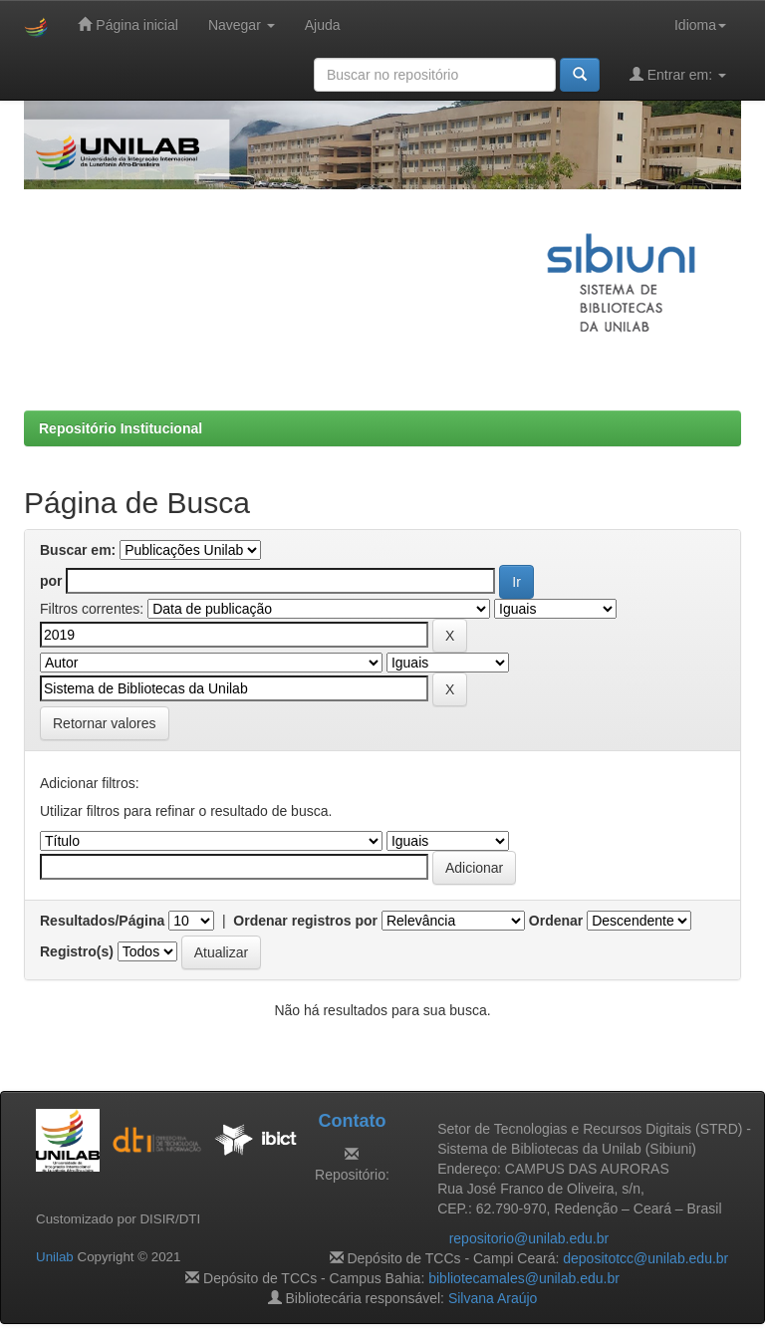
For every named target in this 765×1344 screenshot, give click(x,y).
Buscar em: (78, 550)
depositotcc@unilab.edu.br (645, 1258)
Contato (351, 1121)
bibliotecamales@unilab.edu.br (524, 1278)
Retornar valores (104, 723)
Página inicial (127, 24)
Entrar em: (678, 74)
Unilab (55, 1256)
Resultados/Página (102, 921)
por (51, 581)
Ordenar (556, 921)
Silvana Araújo (493, 1298)
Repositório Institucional (120, 428)
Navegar (241, 25)
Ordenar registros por (305, 921)
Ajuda (323, 25)
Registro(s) (77, 951)
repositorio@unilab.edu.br (529, 1238)
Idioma (700, 25)
